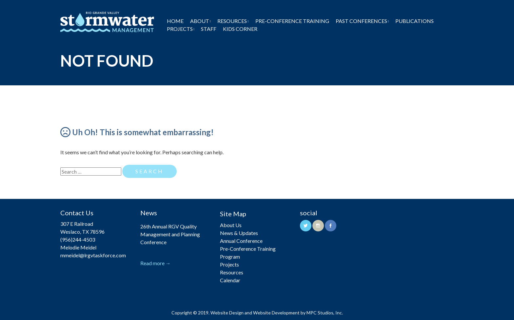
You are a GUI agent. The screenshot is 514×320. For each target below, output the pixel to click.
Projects (180, 29)
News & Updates (239, 233)
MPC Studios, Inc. (324, 312)
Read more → (155, 263)
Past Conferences (361, 21)
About (199, 21)
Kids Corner (240, 29)
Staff (208, 29)
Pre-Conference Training (292, 21)
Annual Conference (241, 241)
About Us (231, 225)
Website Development (276, 312)
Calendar (230, 280)
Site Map (233, 214)
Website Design (227, 312)
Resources (232, 21)
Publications (414, 21)
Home (175, 21)
